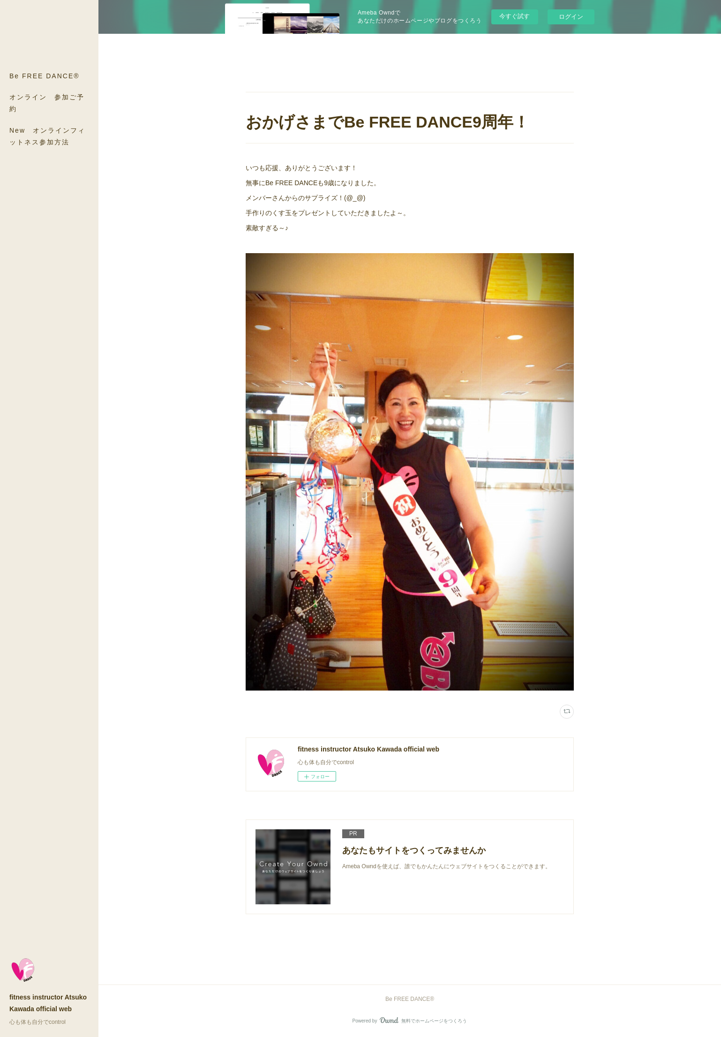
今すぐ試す (514, 16)
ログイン (571, 16)
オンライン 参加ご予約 (46, 103)
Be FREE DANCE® (44, 76)
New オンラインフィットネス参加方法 (47, 136)
